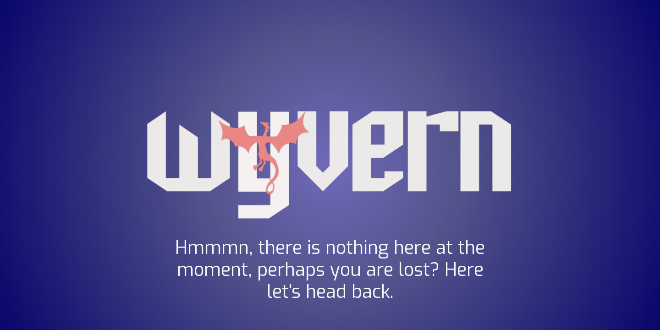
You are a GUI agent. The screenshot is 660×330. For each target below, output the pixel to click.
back (371, 292)
